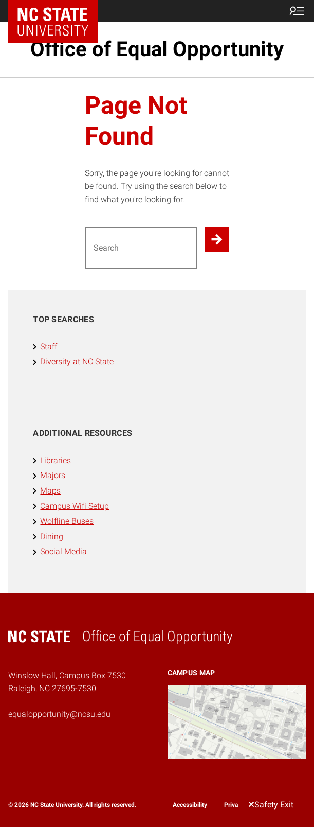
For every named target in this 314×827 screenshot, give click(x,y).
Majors (52, 475)
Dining (51, 536)
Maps (50, 491)
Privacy (234, 804)
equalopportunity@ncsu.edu (59, 714)
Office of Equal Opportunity (157, 49)
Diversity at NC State (77, 361)
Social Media (63, 551)
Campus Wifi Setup (74, 506)
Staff (48, 346)
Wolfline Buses (67, 521)
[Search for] (141, 248)
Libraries (55, 460)
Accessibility (190, 804)
